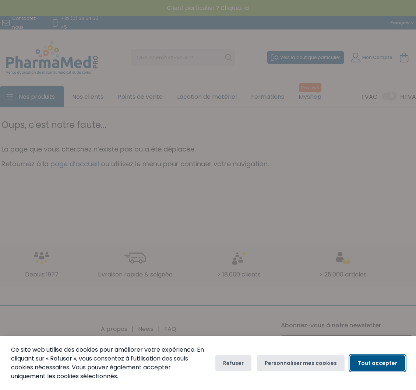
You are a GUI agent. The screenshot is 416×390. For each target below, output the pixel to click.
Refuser (233, 363)
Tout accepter (377, 363)
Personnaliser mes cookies (301, 363)
